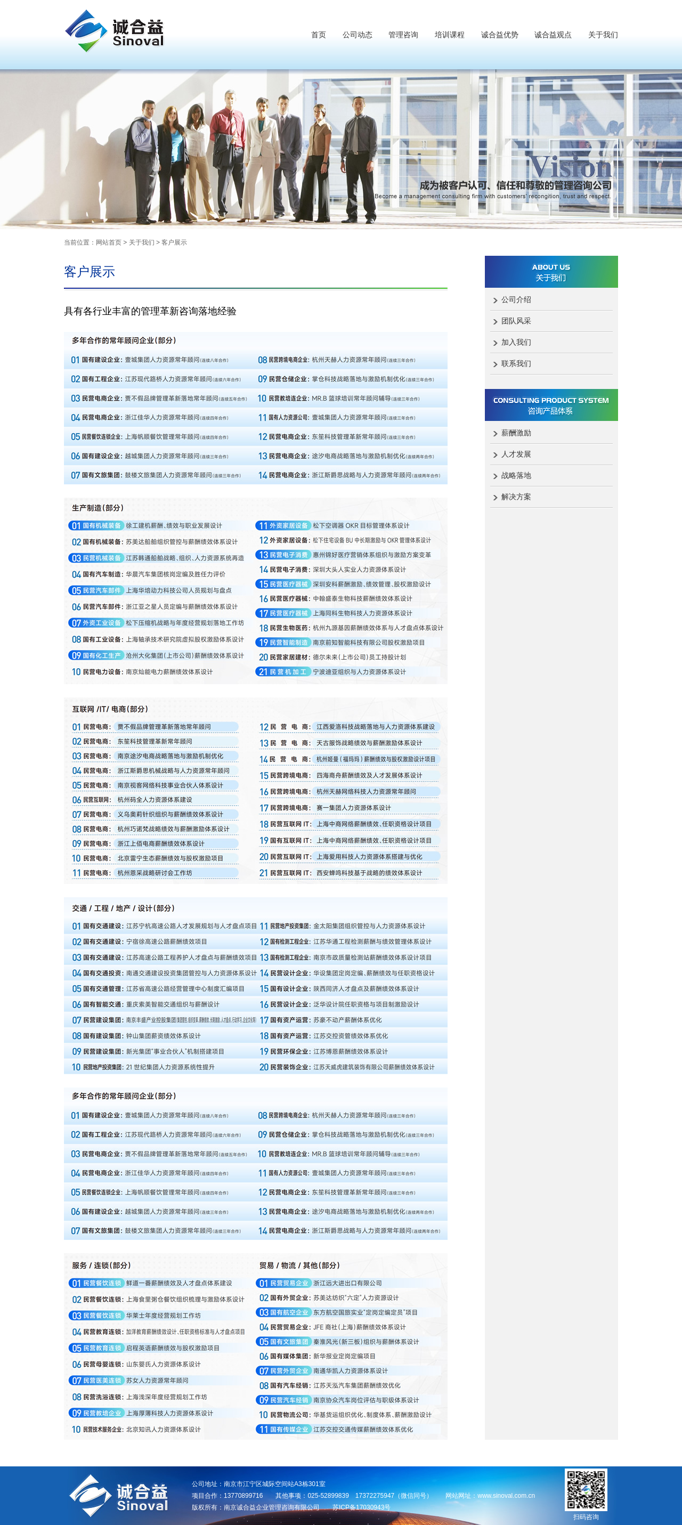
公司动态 (357, 34)
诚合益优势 (499, 34)
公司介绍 (516, 299)
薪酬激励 (516, 432)
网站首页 (108, 242)
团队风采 (516, 321)
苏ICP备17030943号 (361, 1507)
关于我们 (603, 34)
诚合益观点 (553, 34)
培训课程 (450, 34)
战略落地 (516, 475)
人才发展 (516, 454)
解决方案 (516, 496)
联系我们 (516, 363)
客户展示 (174, 242)
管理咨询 (403, 34)
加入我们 (516, 342)
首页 (318, 34)
